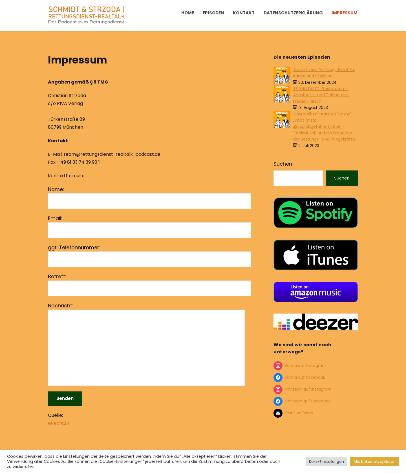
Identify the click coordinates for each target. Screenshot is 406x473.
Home (187, 13)
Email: (149, 226)
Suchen (282, 163)
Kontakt (244, 13)
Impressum (345, 13)
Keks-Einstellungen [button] (326, 461)
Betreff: (149, 284)
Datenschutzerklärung (293, 13)
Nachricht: (149, 344)
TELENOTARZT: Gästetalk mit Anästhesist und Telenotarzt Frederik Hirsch (321, 95)
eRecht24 (59, 423)
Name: (149, 197)
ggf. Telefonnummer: (149, 255)
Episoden (213, 13)
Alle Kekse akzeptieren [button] (375, 461)
